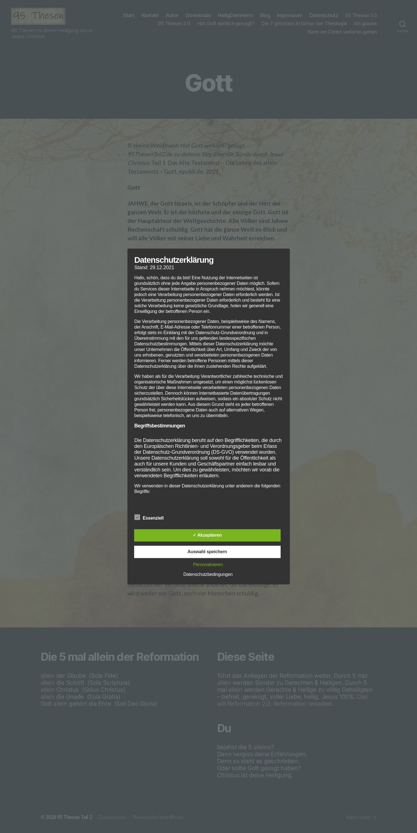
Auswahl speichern (207, 552)
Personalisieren (208, 564)
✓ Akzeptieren (207, 535)
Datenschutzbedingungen (208, 574)
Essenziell (152, 518)
